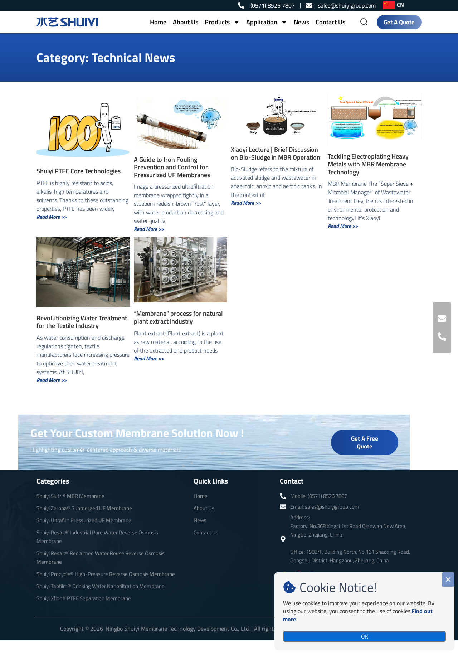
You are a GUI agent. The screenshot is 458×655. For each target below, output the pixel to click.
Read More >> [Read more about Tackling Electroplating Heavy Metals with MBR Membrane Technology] (343, 226)
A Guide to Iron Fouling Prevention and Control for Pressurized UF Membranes (172, 167)
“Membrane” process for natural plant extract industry (178, 317)
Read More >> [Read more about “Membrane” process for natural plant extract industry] (149, 358)
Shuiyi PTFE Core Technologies (78, 171)
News (301, 22)
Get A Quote (399, 22)
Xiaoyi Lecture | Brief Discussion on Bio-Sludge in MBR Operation (275, 153)
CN (400, 4)
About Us (185, 22)
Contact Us (330, 22)
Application (266, 22)
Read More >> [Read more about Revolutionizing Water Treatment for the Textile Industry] (51, 380)
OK (364, 636)
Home (158, 22)
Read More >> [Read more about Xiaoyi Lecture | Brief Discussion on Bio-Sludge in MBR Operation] (246, 203)
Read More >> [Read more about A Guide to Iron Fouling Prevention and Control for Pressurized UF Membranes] (149, 229)
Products (222, 22)
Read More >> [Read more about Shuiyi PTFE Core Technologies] (51, 217)
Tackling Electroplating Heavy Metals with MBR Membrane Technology (368, 163)
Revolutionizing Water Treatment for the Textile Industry (81, 322)
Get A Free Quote (364, 442)
